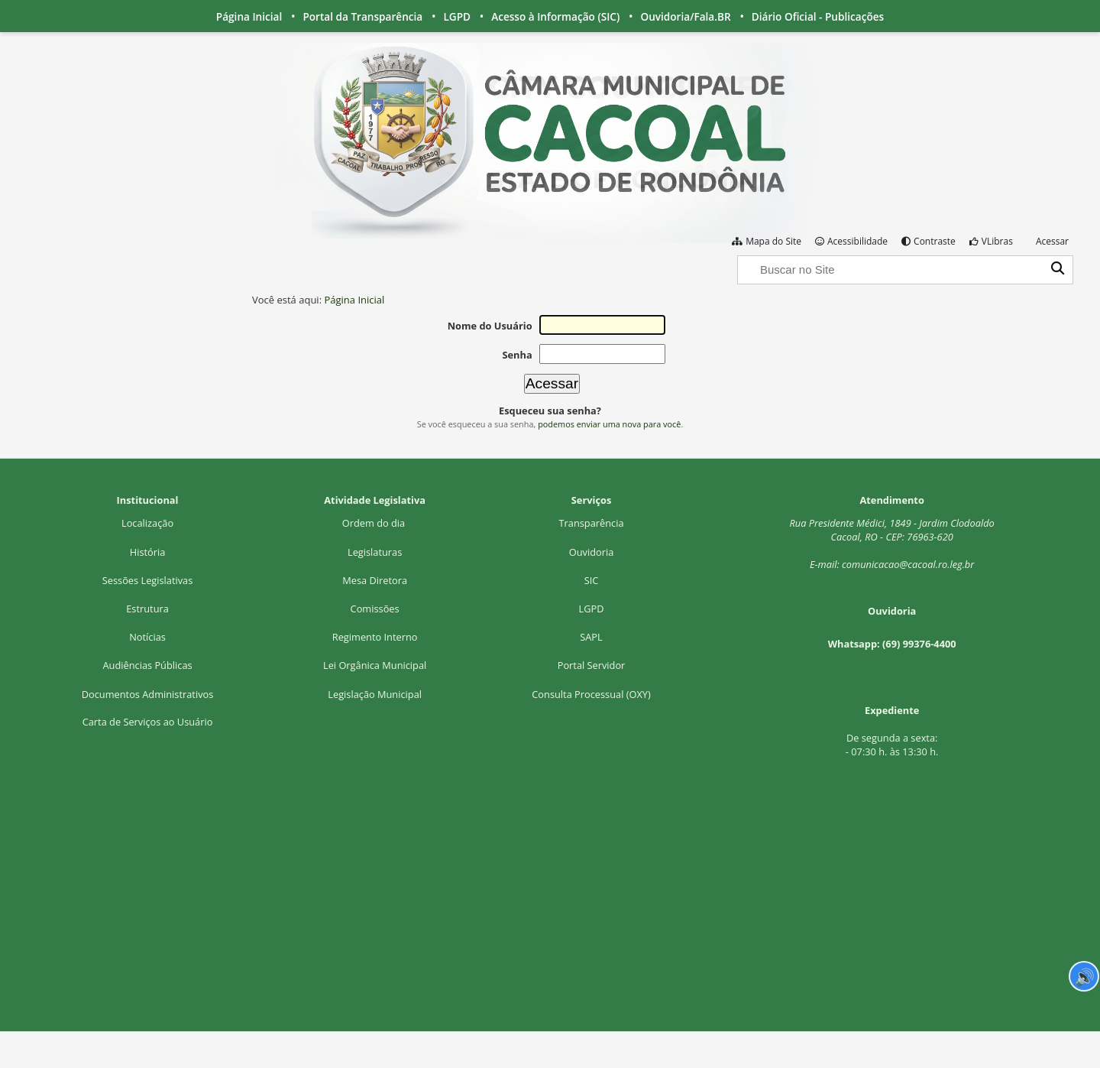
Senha (517, 355)
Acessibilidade (857, 241)
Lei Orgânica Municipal (374, 665)
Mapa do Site (773, 241)
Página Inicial (249, 16)
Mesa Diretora (374, 580)
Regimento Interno (375, 637)
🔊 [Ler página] (1084, 976)
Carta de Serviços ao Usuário (147, 722)
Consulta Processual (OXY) (591, 694)
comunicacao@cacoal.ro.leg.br (908, 564)
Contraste (935, 241)
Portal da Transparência (362, 16)
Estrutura (147, 608)
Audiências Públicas (147, 665)
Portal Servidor (592, 665)
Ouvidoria (591, 552)
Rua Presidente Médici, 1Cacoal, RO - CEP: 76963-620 (892, 530)
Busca (736, 254)
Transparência (591, 523)
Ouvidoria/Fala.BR (685, 16)
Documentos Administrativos (148, 694)
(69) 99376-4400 (919, 644)
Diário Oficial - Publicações (818, 16)
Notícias (147, 637)
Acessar (1052, 241)
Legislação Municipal (375, 694)
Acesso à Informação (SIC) (555, 16)
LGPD (457, 16)
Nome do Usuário (490, 326)
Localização (147, 523)
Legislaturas (375, 552)
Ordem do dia (375, 523)
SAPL (591, 637)
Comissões (375, 608)
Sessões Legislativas (147, 580)
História (148, 552)
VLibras (997, 241)
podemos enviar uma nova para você (609, 424)
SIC (591, 580)
